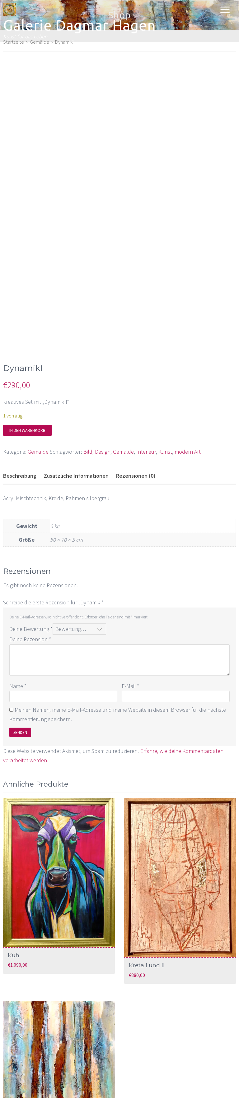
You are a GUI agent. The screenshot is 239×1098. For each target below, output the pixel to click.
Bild (87, 384)
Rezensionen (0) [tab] (136, 408)
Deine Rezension (30, 571)
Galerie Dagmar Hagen (79, 25)
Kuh (13, 888)
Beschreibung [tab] (19, 408)
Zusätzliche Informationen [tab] (76, 408)
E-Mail (130, 618)
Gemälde (38, 384)
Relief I (17, 1055)
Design (102, 384)
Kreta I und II (147, 898)
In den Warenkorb (27, 363)
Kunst (165, 384)
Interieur (146, 384)
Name (17, 618)
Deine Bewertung (31, 561)
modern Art (188, 384)
